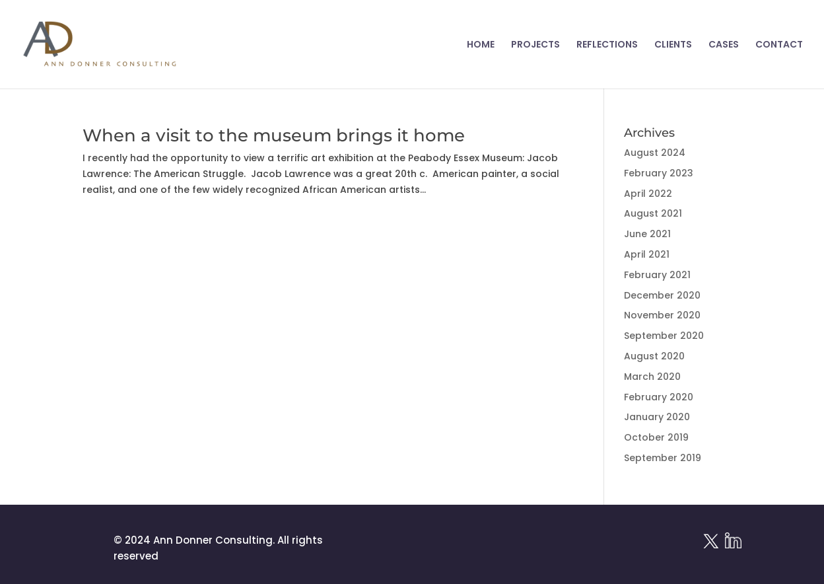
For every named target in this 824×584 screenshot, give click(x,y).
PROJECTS (535, 45)
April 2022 (648, 193)
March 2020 (652, 376)
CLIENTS (673, 45)
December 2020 (662, 295)
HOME (481, 45)
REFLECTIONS (607, 45)
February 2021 (657, 274)
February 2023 (658, 173)
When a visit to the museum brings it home (274, 135)
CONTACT (779, 45)
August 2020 (654, 356)
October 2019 (656, 437)
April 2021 (647, 254)
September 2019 (662, 457)
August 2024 (654, 152)
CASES (723, 45)
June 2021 (647, 233)
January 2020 (657, 416)
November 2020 (662, 315)
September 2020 (664, 335)
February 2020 (658, 397)
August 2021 (653, 213)
